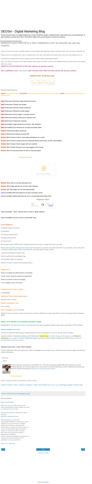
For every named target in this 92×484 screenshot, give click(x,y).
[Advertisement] (43, 15)
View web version (43, 453)
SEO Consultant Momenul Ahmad (45, 368)
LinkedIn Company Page (75, 385)
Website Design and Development (61, 336)
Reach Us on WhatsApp (8, 443)
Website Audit (5, 329)
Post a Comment (7, 402)
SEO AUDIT (23, 71)
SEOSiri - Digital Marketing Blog (23, 31)
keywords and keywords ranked (19, 248)
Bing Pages (63, 385)
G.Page (35, 385)
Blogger (46, 482)
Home (43, 449)
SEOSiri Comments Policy (10, 409)
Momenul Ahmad (15, 329)
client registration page (29, 338)
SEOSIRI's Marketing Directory (10, 416)
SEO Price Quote (19, 325)
